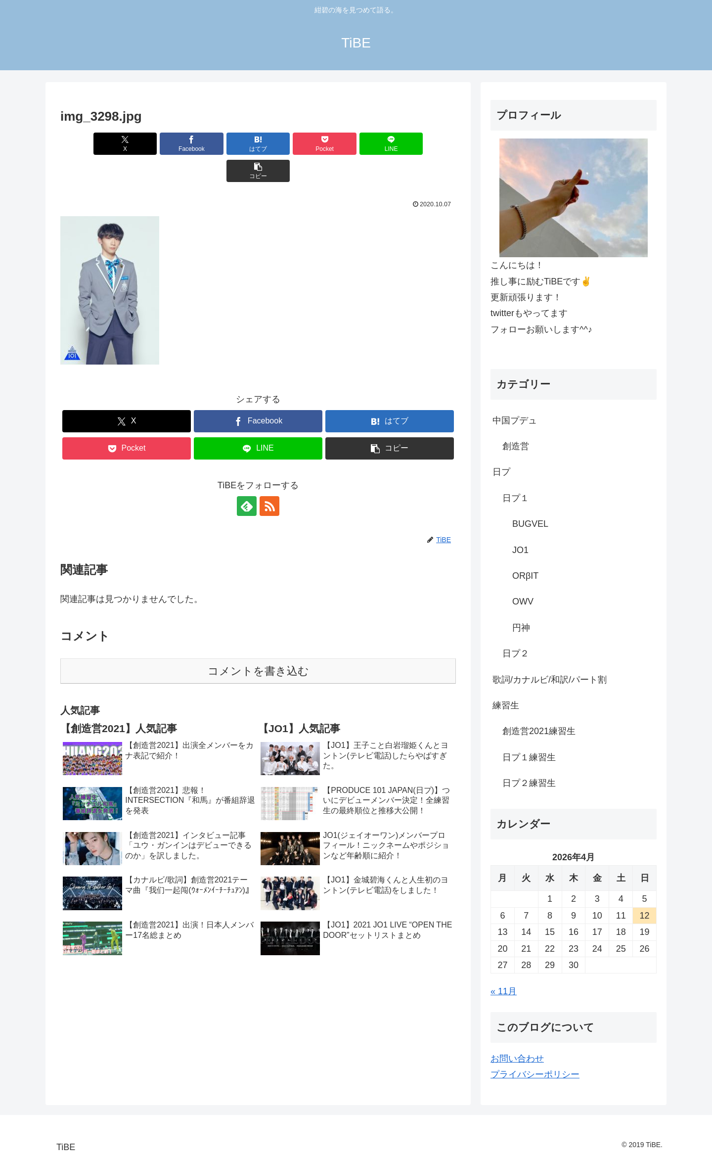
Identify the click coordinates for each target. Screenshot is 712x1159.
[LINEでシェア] (358, 144)
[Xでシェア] (92, 144)
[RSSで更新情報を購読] (269, 479)
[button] (424, 144)
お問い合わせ (517, 1059)
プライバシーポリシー (534, 1074)
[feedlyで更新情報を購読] (247, 479)
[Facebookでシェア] (158, 144)
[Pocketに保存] (291, 144)
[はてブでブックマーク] (225, 144)
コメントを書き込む (258, 644)
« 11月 (503, 991)
